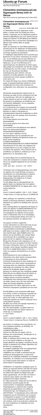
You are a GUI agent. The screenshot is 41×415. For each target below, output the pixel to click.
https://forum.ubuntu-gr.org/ (11, 5)
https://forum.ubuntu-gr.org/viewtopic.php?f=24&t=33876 (20, 17)
